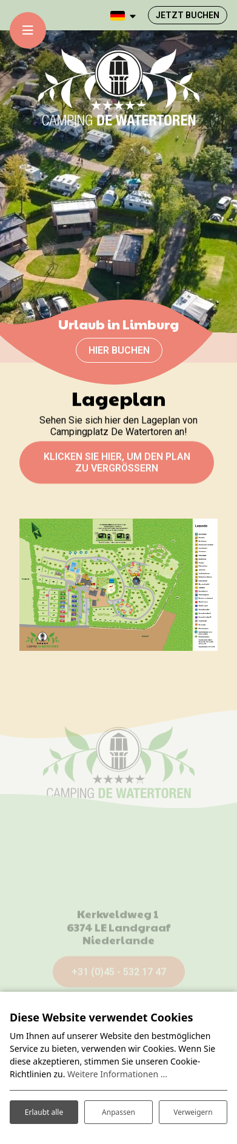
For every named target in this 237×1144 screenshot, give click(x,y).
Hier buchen (119, 350)
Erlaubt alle (44, 1112)
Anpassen (118, 1112)
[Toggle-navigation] (28, 30)
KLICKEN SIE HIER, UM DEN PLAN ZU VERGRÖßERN (117, 466)
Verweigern (193, 1112)
